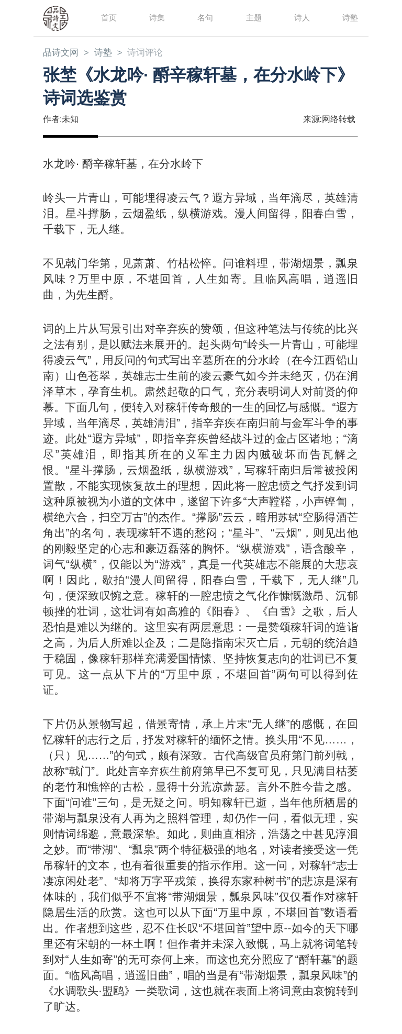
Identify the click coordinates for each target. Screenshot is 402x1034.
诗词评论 (150, 53)
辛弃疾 (159, 772)
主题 (253, 17)
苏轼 (287, 518)
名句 (204, 17)
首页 (108, 17)
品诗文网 (62, 53)
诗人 (301, 17)
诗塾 (349, 17)
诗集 (156, 17)
